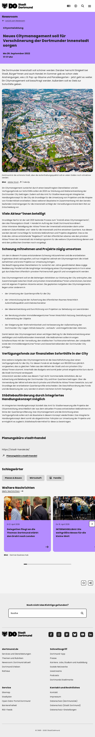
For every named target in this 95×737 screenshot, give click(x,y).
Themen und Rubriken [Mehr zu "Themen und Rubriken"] (12, 658)
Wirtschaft (36, 478)
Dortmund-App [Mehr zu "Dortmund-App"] (57, 653)
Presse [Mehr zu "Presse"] (53, 658)
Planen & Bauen (13, 478)
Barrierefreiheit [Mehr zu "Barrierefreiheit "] (9, 705)
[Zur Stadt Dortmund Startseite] (17, 5)
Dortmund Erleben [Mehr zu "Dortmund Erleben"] (11, 666)
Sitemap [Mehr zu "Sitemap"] (6, 692)
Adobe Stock (14, 182)
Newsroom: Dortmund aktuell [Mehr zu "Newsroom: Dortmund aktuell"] (16, 662)
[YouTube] (82, 634)
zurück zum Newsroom (13, 20)
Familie (55, 478)
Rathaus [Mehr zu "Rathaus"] (6, 671)
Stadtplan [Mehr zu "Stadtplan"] (7, 696)
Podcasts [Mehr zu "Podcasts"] (54, 675)
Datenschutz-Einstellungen (63, 710)
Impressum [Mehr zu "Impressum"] (55, 696)
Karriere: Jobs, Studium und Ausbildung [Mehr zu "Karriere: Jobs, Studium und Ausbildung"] (68, 662)
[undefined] (92, 524)
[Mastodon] (66, 634)
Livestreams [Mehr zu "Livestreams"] (56, 671)
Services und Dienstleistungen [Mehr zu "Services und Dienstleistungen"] (16, 653)
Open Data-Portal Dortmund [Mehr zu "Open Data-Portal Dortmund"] (16, 701)
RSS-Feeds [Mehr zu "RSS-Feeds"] (7, 709)
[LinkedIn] (90, 634)
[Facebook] (50, 634)
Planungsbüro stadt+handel (19, 455)
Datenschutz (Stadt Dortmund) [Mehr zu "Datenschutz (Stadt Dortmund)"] (65, 705)
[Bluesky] (74, 634)
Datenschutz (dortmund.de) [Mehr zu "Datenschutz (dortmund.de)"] (63, 701)
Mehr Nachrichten (12, 491)
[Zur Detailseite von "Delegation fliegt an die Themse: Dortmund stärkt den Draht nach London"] (27, 524)
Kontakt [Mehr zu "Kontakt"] (54, 692)
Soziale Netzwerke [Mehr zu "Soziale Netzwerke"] (59, 666)
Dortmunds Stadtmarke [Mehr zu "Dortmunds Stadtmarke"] (61, 679)
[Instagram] (58, 634)
